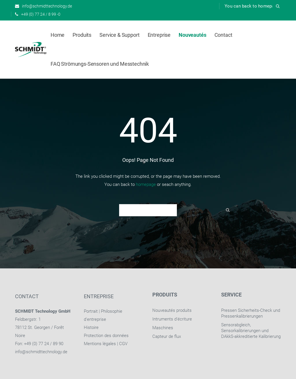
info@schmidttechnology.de (41, 351)
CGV (123, 343)
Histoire (91, 327)
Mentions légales (100, 343)
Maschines (162, 327)
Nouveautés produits (172, 310)
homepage (146, 184)
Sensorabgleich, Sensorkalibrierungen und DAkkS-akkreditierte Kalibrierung (251, 330)
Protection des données (106, 335)
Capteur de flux (166, 336)
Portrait (91, 311)
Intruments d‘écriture (172, 319)
